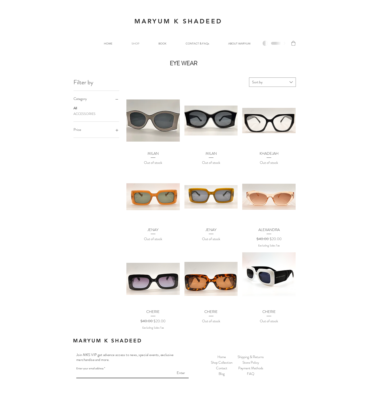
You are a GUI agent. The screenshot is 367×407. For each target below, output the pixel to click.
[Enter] (173, 373)
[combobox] (272, 82)
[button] (293, 43)
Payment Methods (250, 368)
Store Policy (250, 362)
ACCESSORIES (84, 113)
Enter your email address (89, 368)
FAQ (250, 373)
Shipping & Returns (251, 356)
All (75, 108)
